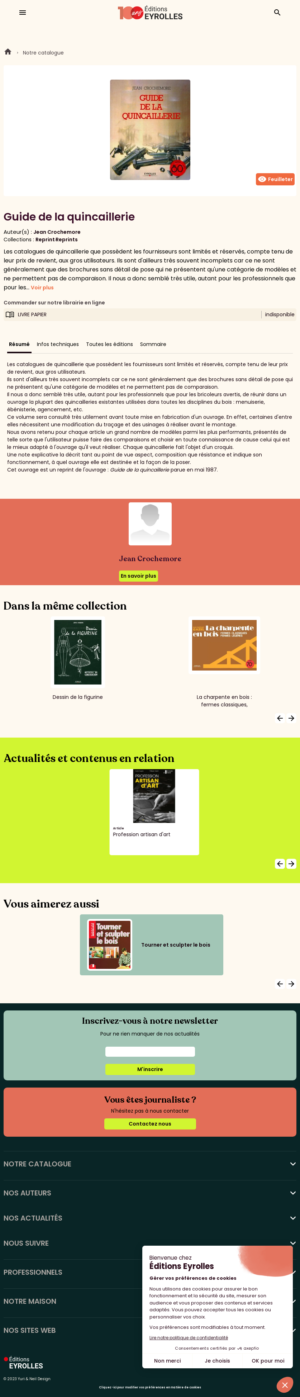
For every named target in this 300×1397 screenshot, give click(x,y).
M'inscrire (150, 1069)
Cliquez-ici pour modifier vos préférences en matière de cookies (150, 1387)
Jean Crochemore (57, 232)
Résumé (19, 344)
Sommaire (153, 344)
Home (8, 52)
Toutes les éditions (109, 344)
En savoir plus (138, 575)
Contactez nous (150, 1123)
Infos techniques (58, 344)
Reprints (67, 239)
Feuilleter (275, 179)
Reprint (45, 239)
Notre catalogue (43, 52)
